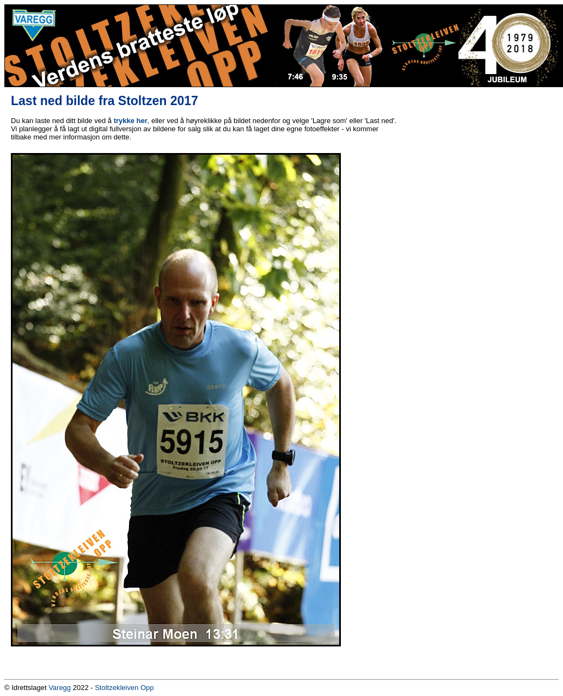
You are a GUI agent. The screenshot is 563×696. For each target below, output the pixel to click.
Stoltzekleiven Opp (124, 687)
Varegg (59, 687)
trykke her (131, 121)
